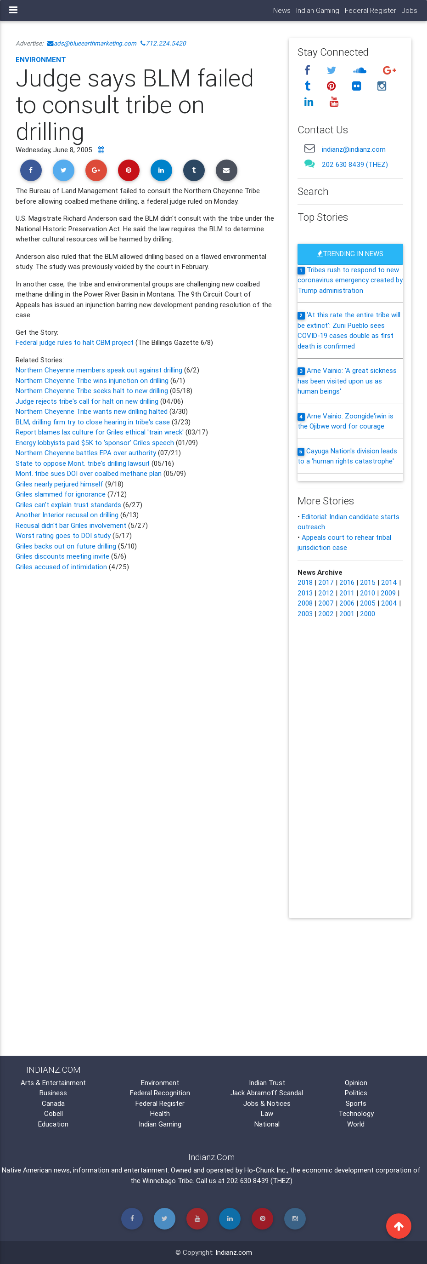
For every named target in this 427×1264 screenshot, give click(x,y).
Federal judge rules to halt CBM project (75, 342)
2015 (368, 582)
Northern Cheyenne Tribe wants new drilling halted (92, 411)
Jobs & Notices (267, 1103)
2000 (367, 613)
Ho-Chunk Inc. (265, 1170)
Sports (356, 1103)
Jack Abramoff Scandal (266, 1092)
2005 (368, 603)
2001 (346, 613)
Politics (356, 1092)
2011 (346, 593)
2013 (305, 593)
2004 (389, 603)
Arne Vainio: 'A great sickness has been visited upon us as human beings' (347, 380)
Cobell (53, 1113)
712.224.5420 (163, 43)
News (282, 10)
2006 (346, 603)
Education (53, 1124)
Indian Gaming (317, 10)
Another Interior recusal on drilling (68, 514)
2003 (305, 613)
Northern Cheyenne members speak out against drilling (100, 370)
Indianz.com (233, 1252)
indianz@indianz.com (354, 149)
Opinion (356, 1082)
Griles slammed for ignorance (61, 494)
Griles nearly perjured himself (60, 484)
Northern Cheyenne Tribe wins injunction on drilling (93, 380)
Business (53, 1092)
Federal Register (370, 10)
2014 (389, 582)
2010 (367, 593)
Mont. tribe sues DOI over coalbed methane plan (89, 473)
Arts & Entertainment (53, 1082)
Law (267, 1113)
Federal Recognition (160, 1092)
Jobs (409, 10)
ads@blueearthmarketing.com (91, 43)
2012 (326, 593)
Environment (41, 59)
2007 (326, 603)
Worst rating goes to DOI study (63, 535)
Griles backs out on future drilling (66, 546)
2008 (305, 603)
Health (160, 1113)
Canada (53, 1103)
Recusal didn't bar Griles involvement (72, 525)
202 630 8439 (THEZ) (355, 164)
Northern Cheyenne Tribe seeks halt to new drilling (92, 390)
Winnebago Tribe (167, 1180)
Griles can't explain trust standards (69, 504)
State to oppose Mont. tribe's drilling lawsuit (83, 463)
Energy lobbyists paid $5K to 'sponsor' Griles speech (95, 442)
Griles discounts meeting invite (62, 556)
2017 (326, 582)
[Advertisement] (145, 650)
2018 (305, 582)
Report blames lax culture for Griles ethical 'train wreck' (100, 432)
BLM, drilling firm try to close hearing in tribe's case (94, 422)
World (356, 1124)
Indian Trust (267, 1082)
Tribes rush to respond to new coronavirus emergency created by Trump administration (350, 280)
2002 (326, 613)
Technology (356, 1113)
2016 (346, 582)
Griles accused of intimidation (61, 566)
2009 (388, 593)
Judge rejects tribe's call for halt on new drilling (87, 401)
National (267, 1124)
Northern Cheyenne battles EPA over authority (86, 452)
